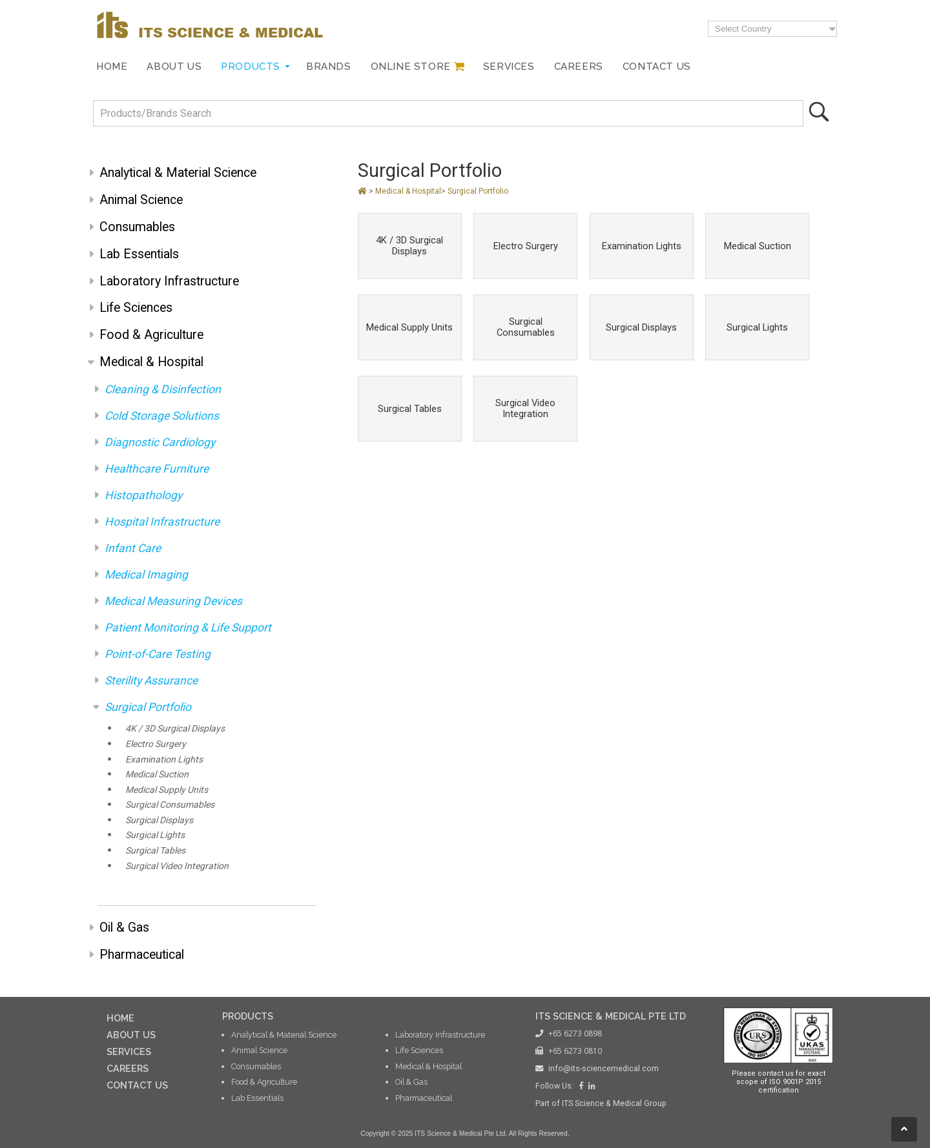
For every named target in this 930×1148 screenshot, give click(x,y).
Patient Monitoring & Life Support (188, 627)
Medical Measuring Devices (173, 601)
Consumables (137, 227)
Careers (578, 66)
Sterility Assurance (151, 680)
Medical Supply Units (166, 789)
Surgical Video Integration (177, 866)
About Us (174, 66)
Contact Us (657, 66)
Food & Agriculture (151, 334)
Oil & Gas (124, 927)
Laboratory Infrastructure (169, 281)
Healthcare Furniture (157, 468)
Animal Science (141, 199)
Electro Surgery (155, 744)
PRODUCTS (247, 1015)
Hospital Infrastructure (162, 521)
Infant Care (133, 548)
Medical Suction (157, 774)
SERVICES (129, 1051)
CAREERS (128, 1068)
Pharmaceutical (141, 954)
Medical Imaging (146, 574)
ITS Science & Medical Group (614, 1103)
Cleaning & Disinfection (163, 389)
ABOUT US (131, 1034)
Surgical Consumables (169, 804)
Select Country (743, 29)
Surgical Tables (155, 850)
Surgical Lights (155, 835)
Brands (328, 66)
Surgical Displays (159, 820)
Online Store (411, 66)
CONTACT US (137, 1085)
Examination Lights (164, 759)
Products (250, 66)
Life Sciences (135, 307)
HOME (120, 1017)
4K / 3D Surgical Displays (175, 728)
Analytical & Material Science (177, 172)
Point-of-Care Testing (158, 654)
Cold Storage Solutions (162, 415)
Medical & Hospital (151, 361)
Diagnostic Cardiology (160, 442)
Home (111, 66)
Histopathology (143, 495)
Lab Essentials (139, 254)
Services (509, 66)
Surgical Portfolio (148, 707)
